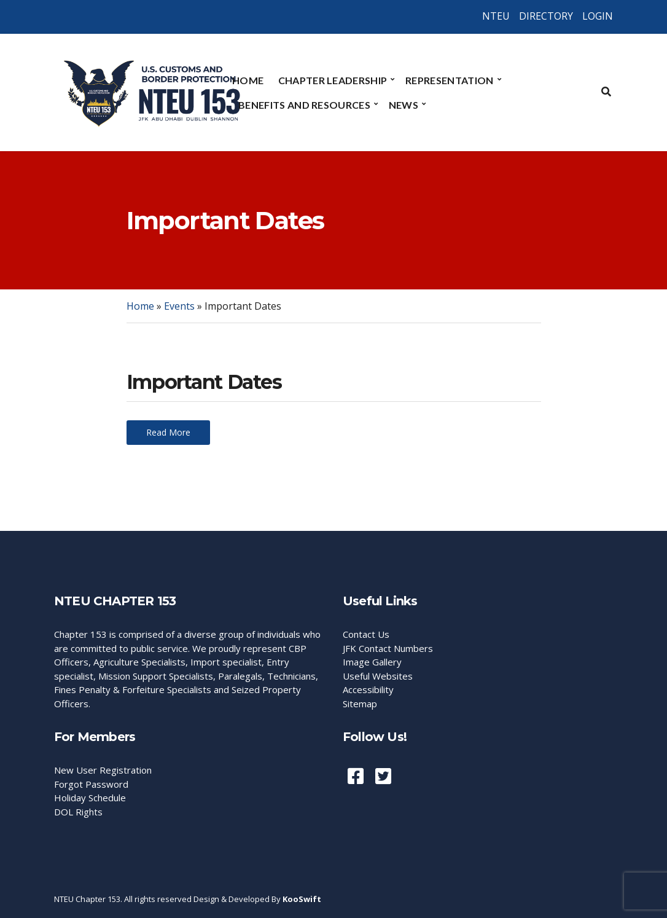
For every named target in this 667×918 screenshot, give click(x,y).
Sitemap (360, 703)
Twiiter (383, 776)
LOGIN (597, 16)
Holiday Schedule (90, 797)
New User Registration (103, 770)
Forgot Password (91, 784)
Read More (168, 432)
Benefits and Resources (304, 105)
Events (179, 306)
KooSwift (302, 898)
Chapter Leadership (333, 80)
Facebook (356, 776)
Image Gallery (372, 662)
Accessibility (368, 689)
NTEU (496, 16)
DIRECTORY (546, 16)
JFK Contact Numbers (388, 648)
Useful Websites (378, 676)
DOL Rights (78, 812)
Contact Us (366, 634)
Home (247, 80)
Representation (449, 80)
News (403, 105)
